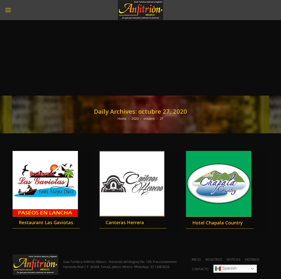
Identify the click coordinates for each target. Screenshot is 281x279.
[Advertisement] (140, 58)
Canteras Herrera (125, 222)
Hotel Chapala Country (217, 223)
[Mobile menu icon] (8, 10)
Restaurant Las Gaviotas (46, 222)
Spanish (226, 269)
